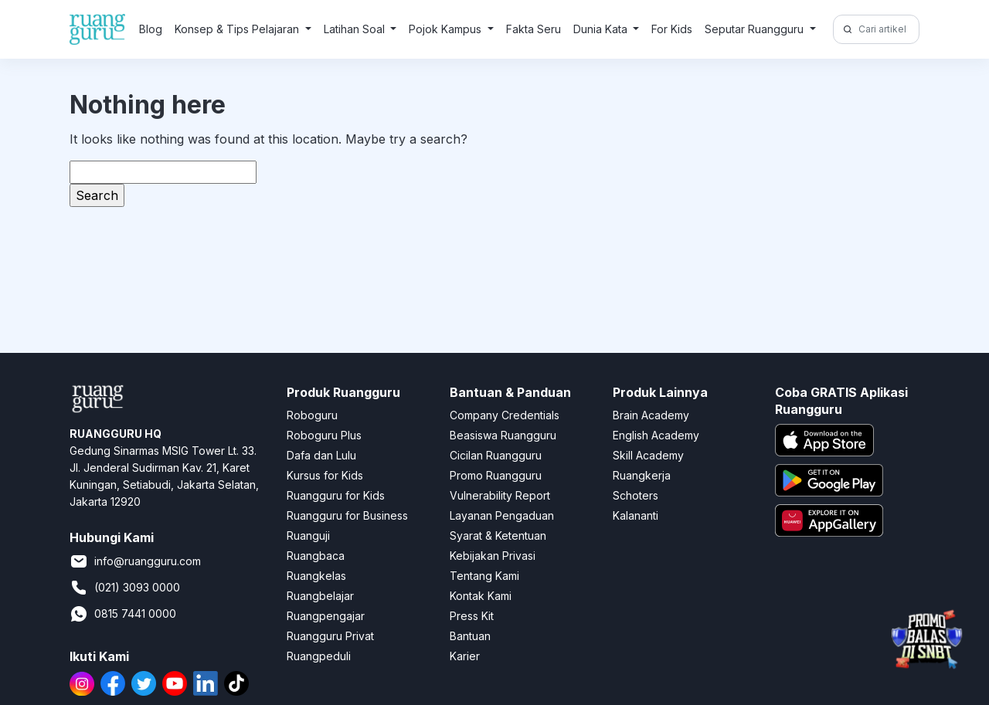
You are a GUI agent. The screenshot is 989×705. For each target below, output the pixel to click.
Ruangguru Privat (330, 635)
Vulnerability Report (500, 495)
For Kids (671, 29)
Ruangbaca (316, 555)
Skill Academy (648, 455)
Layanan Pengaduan (502, 515)
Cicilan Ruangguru (496, 455)
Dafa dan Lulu (321, 455)
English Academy (656, 435)
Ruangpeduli (319, 656)
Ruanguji (308, 535)
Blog (150, 29)
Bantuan (470, 635)
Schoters (635, 495)
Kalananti (635, 515)
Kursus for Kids (325, 475)
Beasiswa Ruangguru (503, 435)
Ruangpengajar (326, 615)
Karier (465, 656)
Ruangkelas (316, 575)
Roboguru (312, 415)
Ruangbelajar (320, 595)
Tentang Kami (484, 575)
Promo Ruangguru (496, 475)
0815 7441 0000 (123, 614)
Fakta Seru (533, 29)
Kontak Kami (480, 595)
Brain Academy (651, 415)
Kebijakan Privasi (492, 555)
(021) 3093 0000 (125, 587)
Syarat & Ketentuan (498, 535)
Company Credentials (504, 415)
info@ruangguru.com (135, 561)
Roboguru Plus (324, 435)
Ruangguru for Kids (336, 495)
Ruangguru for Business (347, 515)
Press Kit (472, 615)
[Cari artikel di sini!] (887, 29)
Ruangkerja (642, 475)
